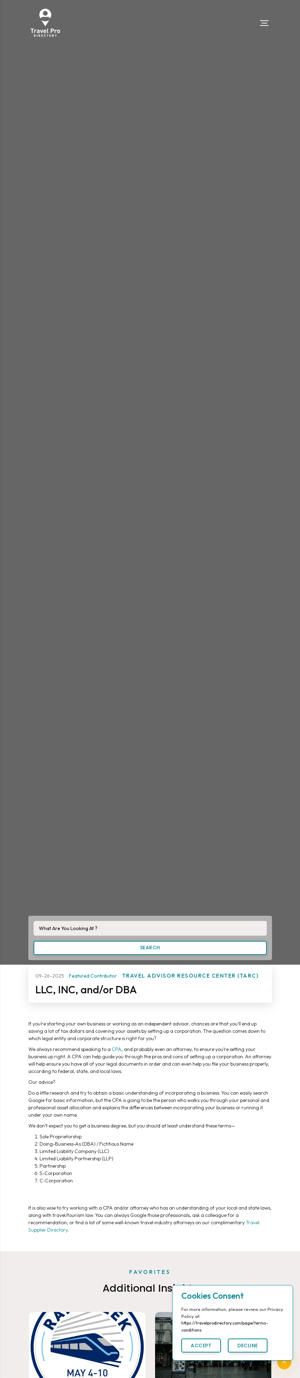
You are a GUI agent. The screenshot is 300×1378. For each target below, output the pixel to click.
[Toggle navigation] (264, 23)
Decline (247, 1345)
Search (150, 947)
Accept (201, 1345)
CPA (116, 1049)
